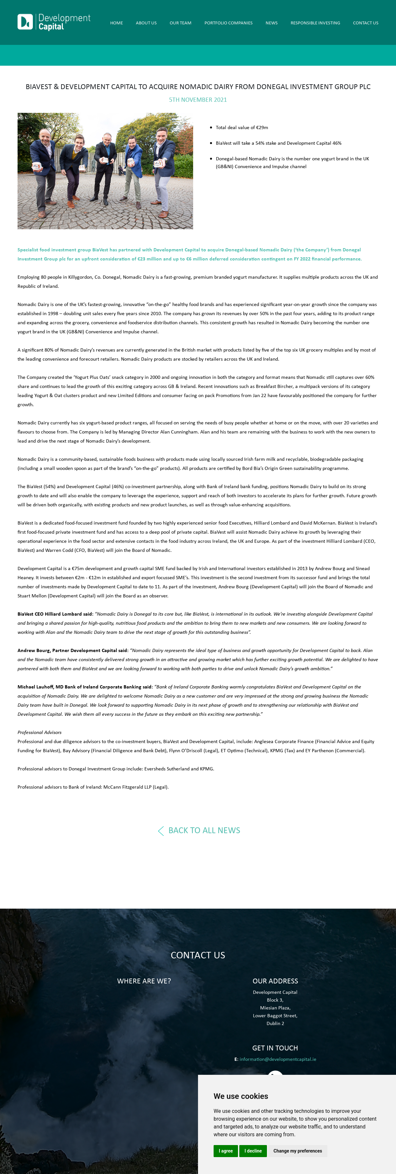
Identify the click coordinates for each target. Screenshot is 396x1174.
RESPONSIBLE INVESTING (315, 22)
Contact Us (365, 22)
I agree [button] (226, 1151)
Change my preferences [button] (297, 1151)
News (272, 22)
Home (116, 22)
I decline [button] (253, 1151)
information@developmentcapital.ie (278, 1058)
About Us (146, 22)
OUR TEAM (180, 22)
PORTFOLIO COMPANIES (229, 22)
